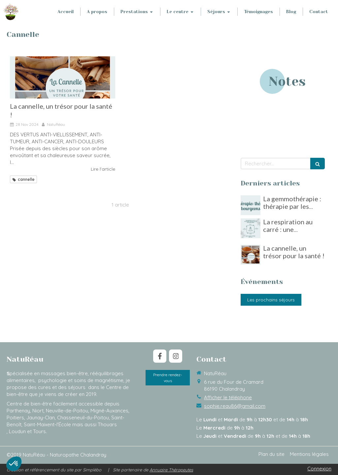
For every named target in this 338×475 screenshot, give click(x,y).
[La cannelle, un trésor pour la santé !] (62, 77)
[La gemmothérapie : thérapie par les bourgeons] (250, 205)
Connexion (319, 468)
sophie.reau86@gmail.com (234, 406)
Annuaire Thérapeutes (171, 469)
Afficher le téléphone (228, 397)
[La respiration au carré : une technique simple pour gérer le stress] (250, 228)
